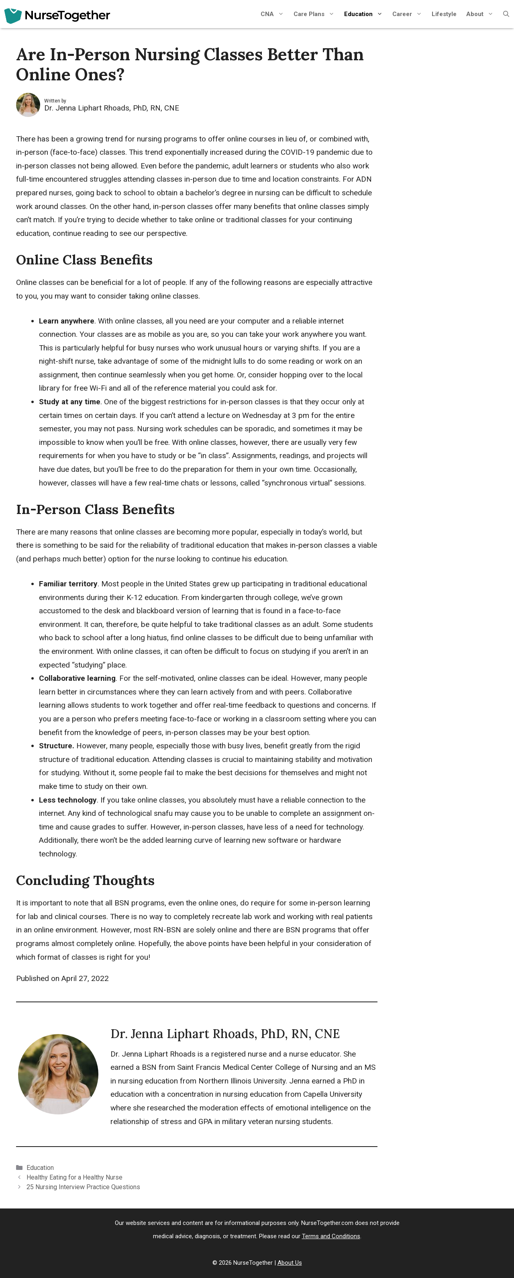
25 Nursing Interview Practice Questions (83, 1187)
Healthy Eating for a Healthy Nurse (74, 1177)
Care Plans (316, 14)
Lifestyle (444, 14)
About (482, 14)
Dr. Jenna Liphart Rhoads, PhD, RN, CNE (111, 108)
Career (409, 14)
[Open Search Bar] (506, 14)
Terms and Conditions (331, 1236)
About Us (289, 1262)
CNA (275, 14)
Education (366, 14)
